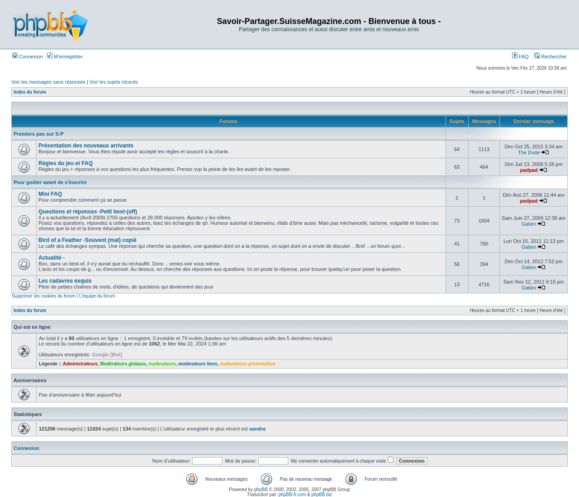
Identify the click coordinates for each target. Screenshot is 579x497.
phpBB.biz (321, 494)
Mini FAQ (50, 194)
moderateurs (162, 363)
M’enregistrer (65, 56)
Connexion (27, 56)
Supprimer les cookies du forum (44, 295)
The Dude (529, 152)
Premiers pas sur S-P (39, 134)
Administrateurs (80, 363)
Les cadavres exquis (64, 281)
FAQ (520, 56)
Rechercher (550, 56)
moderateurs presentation (247, 363)
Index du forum (30, 92)
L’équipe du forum (97, 295)
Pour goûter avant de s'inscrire (50, 182)
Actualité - (51, 258)
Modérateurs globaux (123, 363)
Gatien (529, 224)
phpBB (261, 489)
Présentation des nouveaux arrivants (85, 145)
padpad (529, 170)
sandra (257, 428)
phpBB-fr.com (292, 494)
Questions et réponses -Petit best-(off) (87, 211)
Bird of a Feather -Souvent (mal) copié (87, 240)
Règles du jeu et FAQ (65, 163)
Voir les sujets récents (114, 82)
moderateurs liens (197, 363)
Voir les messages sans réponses (48, 82)
